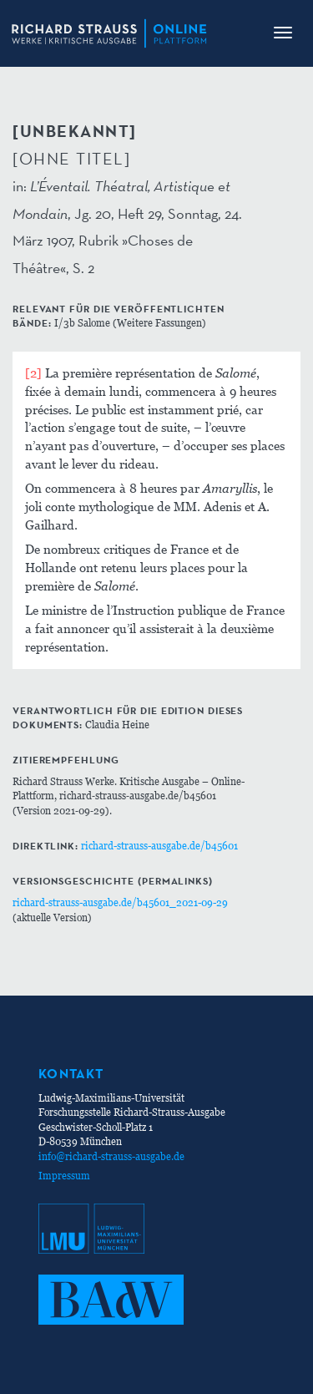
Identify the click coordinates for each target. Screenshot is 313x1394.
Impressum (64, 1175)
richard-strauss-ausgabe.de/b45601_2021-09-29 (120, 902)
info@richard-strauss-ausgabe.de (111, 1156)
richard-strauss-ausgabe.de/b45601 (159, 845)
